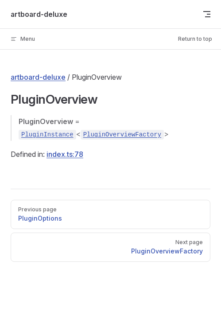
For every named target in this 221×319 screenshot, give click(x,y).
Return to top (195, 38)
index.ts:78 (65, 154)
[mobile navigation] (206, 14)
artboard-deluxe (38, 77)
